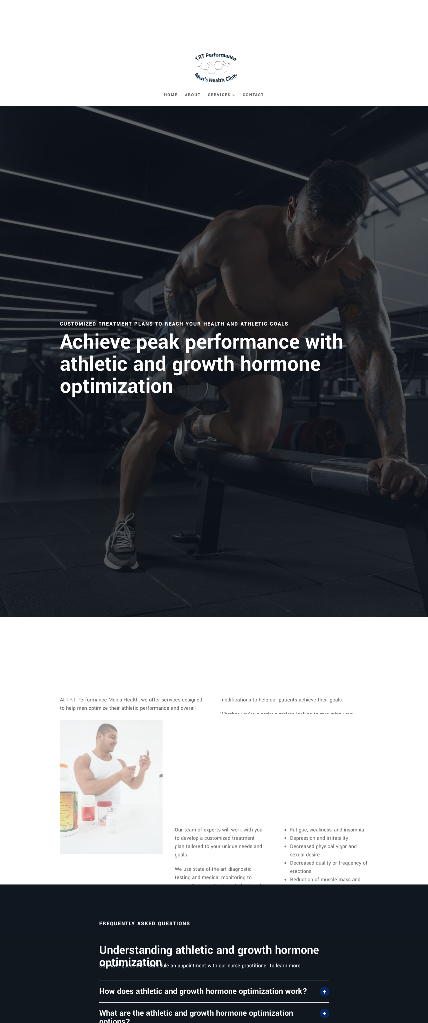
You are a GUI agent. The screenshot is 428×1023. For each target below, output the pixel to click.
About (193, 95)
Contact (253, 95)
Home (171, 95)
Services (219, 95)
